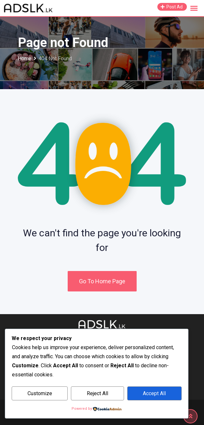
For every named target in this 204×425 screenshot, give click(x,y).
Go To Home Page (102, 281)
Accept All (154, 393)
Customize (40, 393)
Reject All (97, 393)
